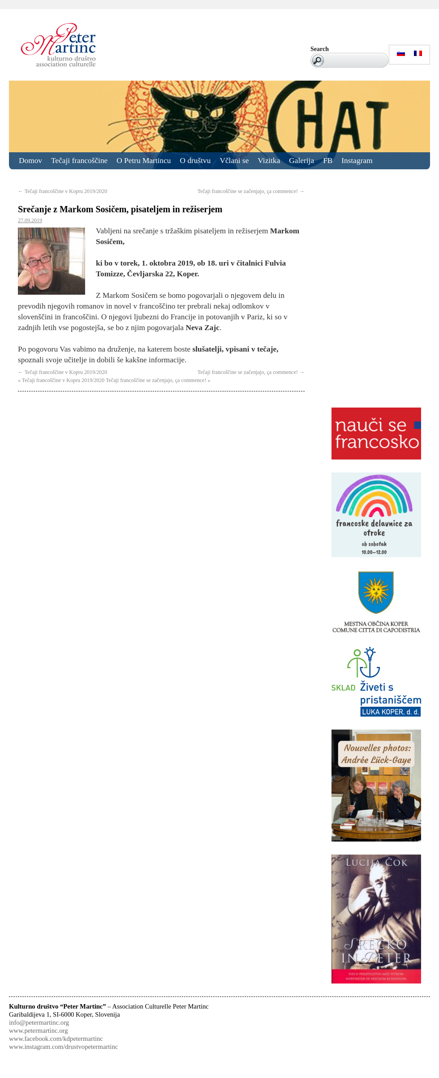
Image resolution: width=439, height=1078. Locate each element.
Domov (30, 160)
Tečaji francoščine (79, 160)
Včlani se (234, 160)
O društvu (195, 160)
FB (327, 160)
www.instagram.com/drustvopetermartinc (63, 1046)
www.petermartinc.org (38, 1030)
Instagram (356, 160)
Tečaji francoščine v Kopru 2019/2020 (62, 191)
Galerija (301, 160)
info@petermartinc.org (39, 1022)
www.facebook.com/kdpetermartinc (56, 1038)
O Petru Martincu (143, 160)
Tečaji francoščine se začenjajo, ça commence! (251, 191)
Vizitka (269, 160)
